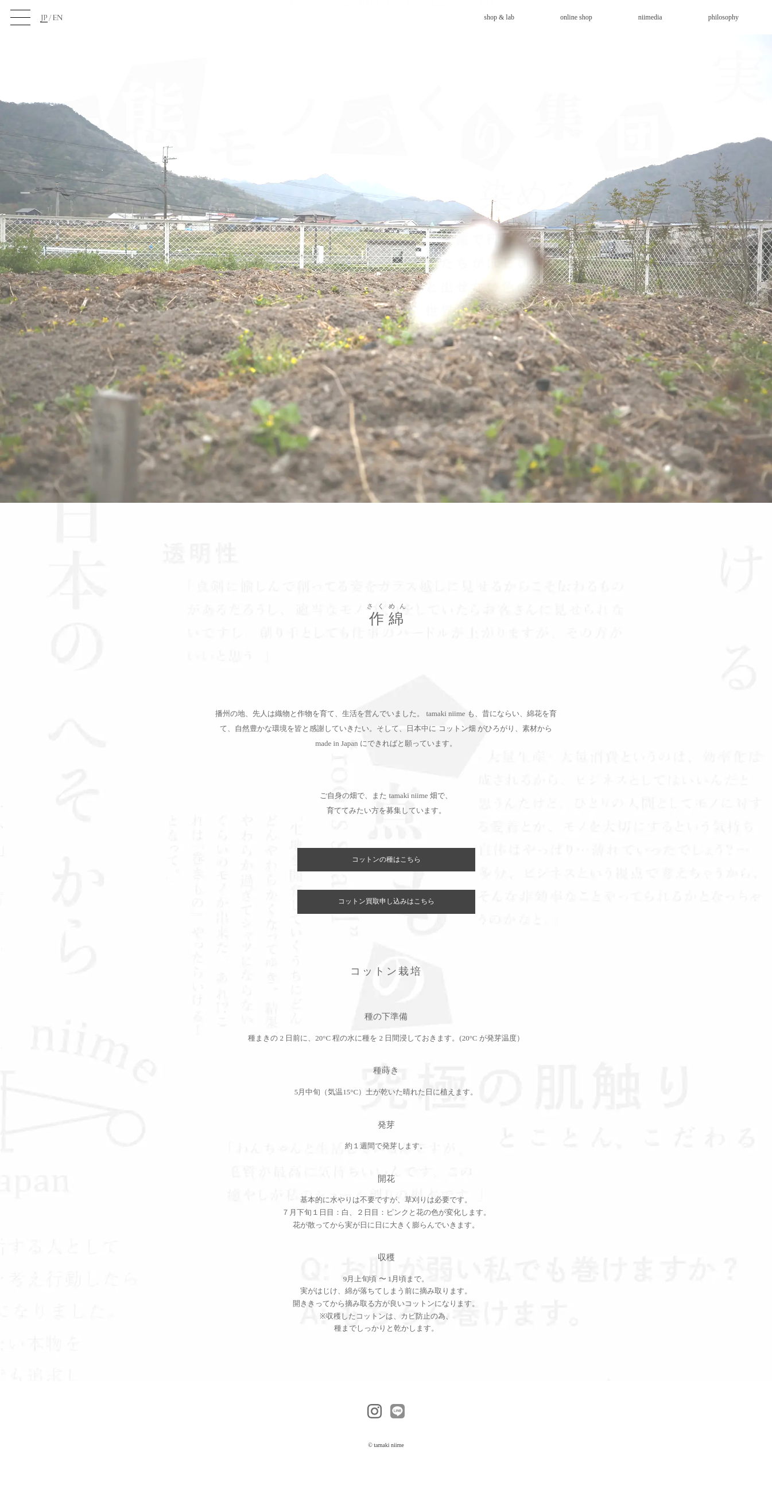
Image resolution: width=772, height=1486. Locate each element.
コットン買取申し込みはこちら (386, 901)
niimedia (650, 17)
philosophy (723, 17)
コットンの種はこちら (386, 859)
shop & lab (499, 17)
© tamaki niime (386, 1445)
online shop (576, 17)
